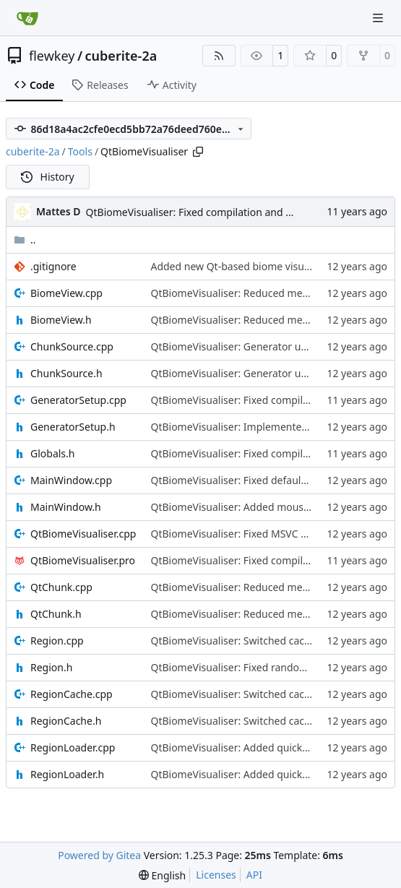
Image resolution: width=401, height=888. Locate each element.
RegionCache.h (65, 721)
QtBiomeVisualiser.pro (82, 560)
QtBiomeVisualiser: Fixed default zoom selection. (265, 480)
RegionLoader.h (67, 774)
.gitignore (53, 266)
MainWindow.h (65, 507)
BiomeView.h (61, 320)
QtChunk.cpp (61, 587)
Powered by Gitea (99, 855)
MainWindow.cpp (71, 480)
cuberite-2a (121, 55)
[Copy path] (198, 152)
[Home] (27, 18)
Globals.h (52, 453)
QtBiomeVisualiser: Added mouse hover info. (256, 507)
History (47, 177)
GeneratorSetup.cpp (78, 400)
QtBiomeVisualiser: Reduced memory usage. (255, 293)
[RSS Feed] (219, 55)
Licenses (216, 874)
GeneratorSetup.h (73, 427)
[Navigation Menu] (379, 18)
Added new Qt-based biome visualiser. (240, 266)
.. (25, 239)
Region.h (51, 667)
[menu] (162, 875)
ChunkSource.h (66, 373)
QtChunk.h (56, 614)
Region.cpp (57, 640)
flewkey (51, 55)
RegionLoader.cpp (72, 747)
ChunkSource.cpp (71, 346)
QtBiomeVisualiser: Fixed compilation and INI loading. (214, 212)
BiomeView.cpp (66, 293)
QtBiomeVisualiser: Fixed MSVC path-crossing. (259, 533)
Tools (80, 151)
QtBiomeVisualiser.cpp (83, 533)
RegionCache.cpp (71, 694)
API (254, 874)
